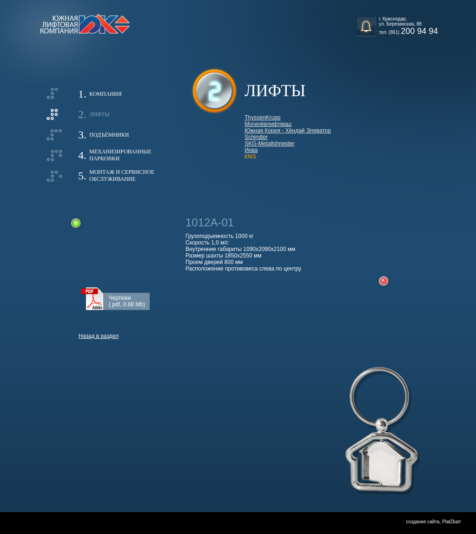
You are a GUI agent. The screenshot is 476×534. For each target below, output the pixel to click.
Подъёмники (109, 135)
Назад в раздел (99, 336)
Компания (105, 94)
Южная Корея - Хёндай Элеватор (288, 130)
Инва (251, 150)
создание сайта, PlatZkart (433, 521)
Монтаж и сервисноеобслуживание (121, 175)
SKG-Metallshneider (269, 143)
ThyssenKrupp (262, 117)
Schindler (256, 137)
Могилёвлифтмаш (268, 124)
